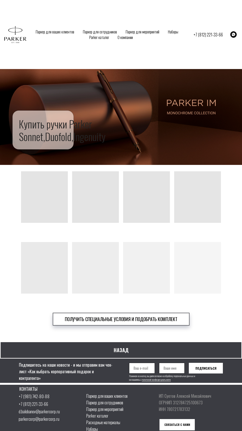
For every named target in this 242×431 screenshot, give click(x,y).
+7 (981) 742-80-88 (34, 396)
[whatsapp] (233, 34)
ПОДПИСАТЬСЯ (205, 368)
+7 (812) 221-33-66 (208, 34)
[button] (121, 319)
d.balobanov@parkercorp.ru (39, 411)
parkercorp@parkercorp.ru (39, 419)
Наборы (173, 32)
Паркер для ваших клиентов (55, 32)
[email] (142, 368)
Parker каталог (99, 37)
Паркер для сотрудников (100, 32)
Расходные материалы (103, 422)
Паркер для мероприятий (142, 32)
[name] (172, 368)
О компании (125, 37)
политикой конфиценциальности (156, 379)
